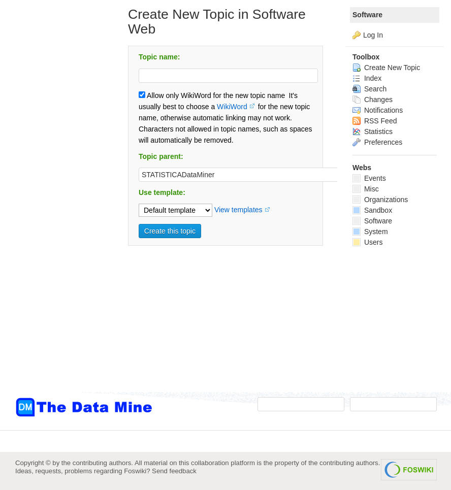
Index (366, 78)
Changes (372, 99)
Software (367, 15)
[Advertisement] (55, 204)
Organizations (380, 199)
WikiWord (232, 107)
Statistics (372, 131)
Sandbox (372, 210)
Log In (373, 35)
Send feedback (174, 471)
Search (369, 89)
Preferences (377, 142)
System (370, 231)
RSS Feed (374, 121)
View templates (238, 210)
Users (367, 242)
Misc (365, 189)
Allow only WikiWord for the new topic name (212, 95)
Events (369, 178)
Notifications (377, 110)
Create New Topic (386, 67)
